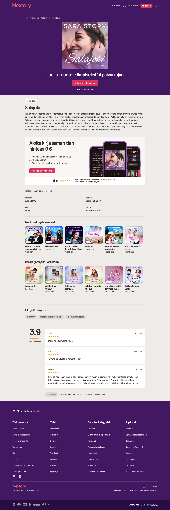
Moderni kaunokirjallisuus (51, 18)
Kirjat (27, 18)
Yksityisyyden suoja (135, 490)
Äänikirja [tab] (38, 191)
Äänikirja (90, 210)
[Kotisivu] (61, 5)
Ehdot (146, 490)
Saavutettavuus (120, 490)
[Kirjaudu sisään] (130, 6)
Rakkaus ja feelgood (75, 317)
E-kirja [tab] (49, 191)
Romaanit (35, 18)
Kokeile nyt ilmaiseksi (85, 83)
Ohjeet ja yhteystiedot (25, 411)
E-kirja (98, 210)
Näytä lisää (51, 394)
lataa (97, 394)
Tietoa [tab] (28, 191)
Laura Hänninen (93, 201)
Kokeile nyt (146, 6)
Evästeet (153, 490)
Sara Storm (30, 201)
